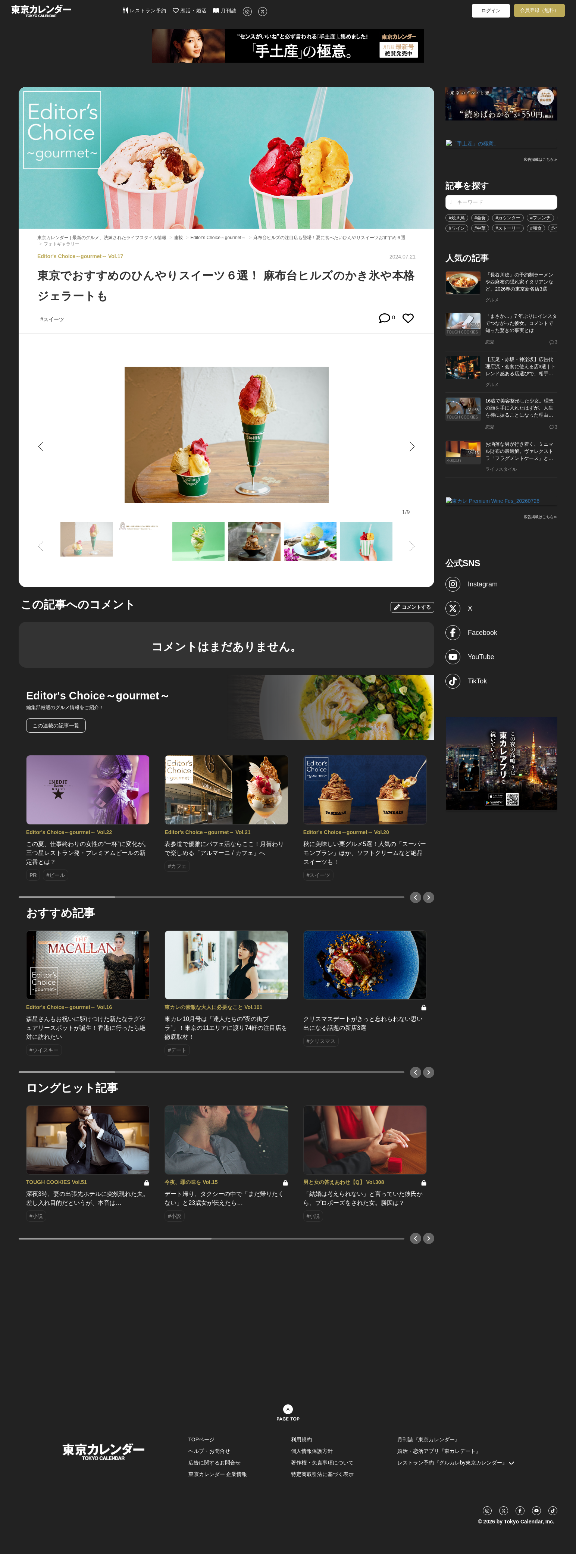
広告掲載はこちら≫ (540, 159)
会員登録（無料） (539, 10)
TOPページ (201, 1439)
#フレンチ (540, 217)
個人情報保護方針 (312, 1451)
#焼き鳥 (457, 217)
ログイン (491, 10)
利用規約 (301, 1439)
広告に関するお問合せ (214, 1462)
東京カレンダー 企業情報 (217, 1474)
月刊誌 (225, 10)
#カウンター (507, 217)
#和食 (536, 227)
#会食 (480, 217)
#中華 (480, 227)
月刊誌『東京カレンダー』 (428, 1439)
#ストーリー (507, 227)
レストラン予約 (144, 10)
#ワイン (457, 227)
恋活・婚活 (190, 10)
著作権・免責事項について (322, 1462)
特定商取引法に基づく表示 (322, 1474)
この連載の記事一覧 (55, 726)
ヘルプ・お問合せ (209, 1451)
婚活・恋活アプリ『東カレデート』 (439, 1451)
